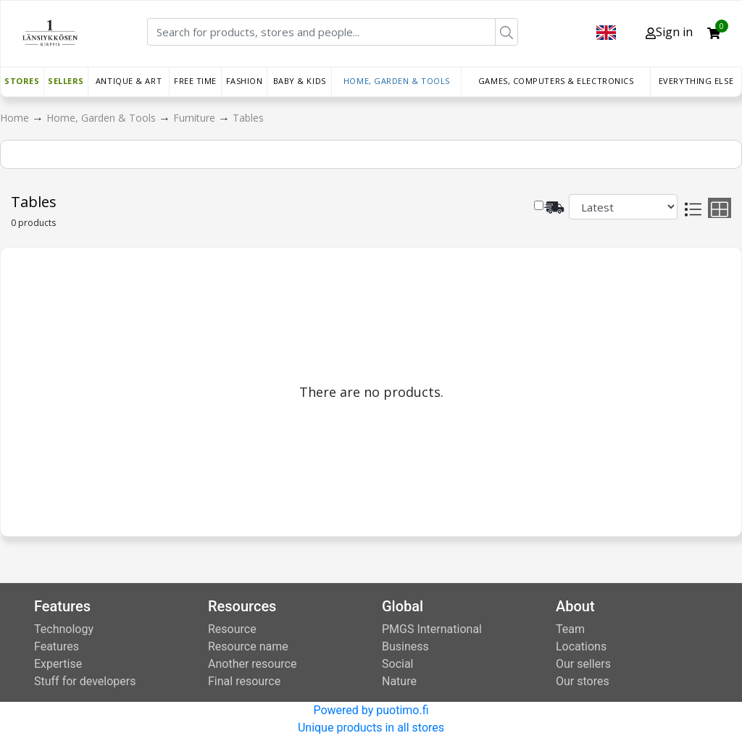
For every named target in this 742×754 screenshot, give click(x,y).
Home (16, 118)
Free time (195, 80)
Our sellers (583, 664)
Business (405, 646)
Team (570, 629)
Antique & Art (129, 80)
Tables (248, 118)
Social (397, 664)
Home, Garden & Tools (396, 80)
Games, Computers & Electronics (556, 80)
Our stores (582, 681)
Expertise (58, 664)
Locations (581, 646)
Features (56, 646)
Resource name (248, 646)
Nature (399, 681)
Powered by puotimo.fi (370, 710)
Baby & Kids (299, 80)
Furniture (195, 118)
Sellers (66, 80)
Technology (63, 629)
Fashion (244, 80)
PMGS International (432, 629)
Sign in (669, 32)
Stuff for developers (85, 681)
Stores (21, 80)
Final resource (244, 681)
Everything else (696, 80)
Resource (232, 629)
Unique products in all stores (371, 727)
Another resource (252, 664)
